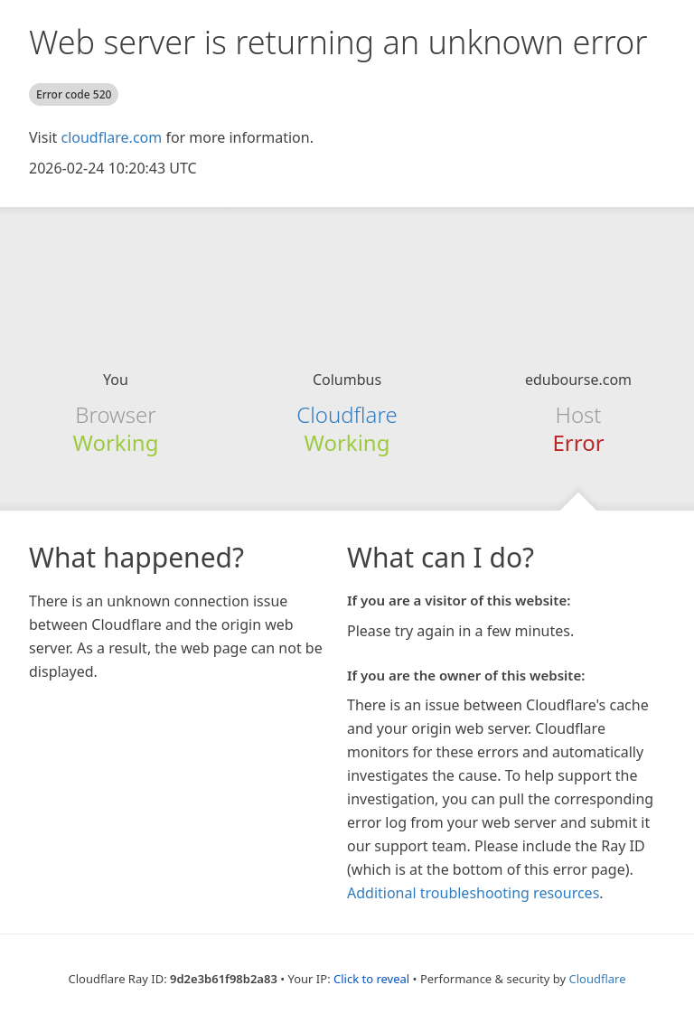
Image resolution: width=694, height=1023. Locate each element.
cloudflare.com (111, 137)
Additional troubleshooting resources (473, 893)
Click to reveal (371, 979)
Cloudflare (346, 414)
